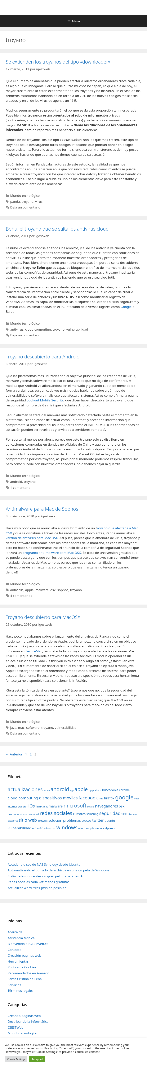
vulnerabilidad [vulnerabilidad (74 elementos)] (19, 828)
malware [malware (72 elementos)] (56, 806)
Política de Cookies (22, 967)
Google (126, 306)
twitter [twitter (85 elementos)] (98, 820)
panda (15, 201)
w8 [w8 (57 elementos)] (34, 828)
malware (42, 590)
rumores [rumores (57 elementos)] (79, 814)
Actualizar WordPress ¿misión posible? (37, 888)
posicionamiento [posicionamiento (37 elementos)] (17, 814)
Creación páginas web (24, 955)
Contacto (14, 949)
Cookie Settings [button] (16, 1059)
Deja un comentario (25, 207)
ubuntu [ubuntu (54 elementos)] (110, 820)
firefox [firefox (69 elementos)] (109, 798)
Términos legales (20, 990)
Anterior (14, 754)
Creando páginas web (24, 1015)
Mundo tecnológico (25, 195)
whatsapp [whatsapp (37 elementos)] (50, 828)
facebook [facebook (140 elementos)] (88, 798)
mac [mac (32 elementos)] (45, 806)
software (33, 727)
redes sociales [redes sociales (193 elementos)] (56, 813)
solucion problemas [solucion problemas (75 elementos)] (64, 820)
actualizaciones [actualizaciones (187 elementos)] (25, 789)
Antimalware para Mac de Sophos (42, 508)
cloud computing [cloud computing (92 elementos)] (23, 798)
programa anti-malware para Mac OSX (52, 552)
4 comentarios (21, 595)
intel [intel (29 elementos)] (136, 798)
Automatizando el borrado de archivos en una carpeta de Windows (58, 870)
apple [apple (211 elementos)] (81, 789)
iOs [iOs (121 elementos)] (31, 806)
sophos (62, 590)
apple (29, 590)
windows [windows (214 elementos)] (66, 827)
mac (21, 727)
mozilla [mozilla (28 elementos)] (90, 806)
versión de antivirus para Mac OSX (32, 538)
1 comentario (20, 487)
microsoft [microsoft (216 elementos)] (75, 805)
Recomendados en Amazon (28, 973)
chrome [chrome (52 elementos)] (124, 790)
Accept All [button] (37, 1059)
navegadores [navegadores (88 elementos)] (106, 806)
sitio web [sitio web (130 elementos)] (28, 820)
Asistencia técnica (21, 938)
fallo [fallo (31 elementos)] (101, 798)
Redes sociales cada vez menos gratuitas (38, 882)
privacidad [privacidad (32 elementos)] (33, 814)
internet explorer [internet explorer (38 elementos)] (18, 806)
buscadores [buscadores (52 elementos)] (110, 790)
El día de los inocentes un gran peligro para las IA (45, 876)
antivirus (16, 329)
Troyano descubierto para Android (43, 356)
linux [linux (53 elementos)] (39, 806)
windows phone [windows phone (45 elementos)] (88, 828)
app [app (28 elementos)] (72, 790)
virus (38, 201)
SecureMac (33, 651)
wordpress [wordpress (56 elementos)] (107, 828)
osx (53, 590)
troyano (27, 201)
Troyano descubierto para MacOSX (43, 617)
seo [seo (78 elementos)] (124, 813)
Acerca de (15, 932)
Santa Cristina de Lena (25, 979)
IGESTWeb (15, 1027)
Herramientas (18, 961)
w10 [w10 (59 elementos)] (40, 828)
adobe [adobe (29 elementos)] (46, 790)
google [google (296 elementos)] (124, 797)
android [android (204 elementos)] (60, 789)
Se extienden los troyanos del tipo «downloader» (58, 61)
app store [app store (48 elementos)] (95, 790)
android (16, 481)
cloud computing (38, 329)
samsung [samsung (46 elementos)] (92, 814)
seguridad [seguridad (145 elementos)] (110, 813)
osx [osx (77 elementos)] (122, 806)
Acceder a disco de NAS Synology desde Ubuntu (44, 864)
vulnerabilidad (77, 329)
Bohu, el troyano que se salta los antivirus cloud (57, 228)
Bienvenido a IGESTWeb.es (28, 943)
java (13, 727)
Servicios (14, 985)
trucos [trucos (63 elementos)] (86, 820)
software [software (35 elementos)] (42, 820)
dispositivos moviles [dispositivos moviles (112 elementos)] (58, 798)
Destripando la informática (28, 1021)
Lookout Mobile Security (45, 400)
